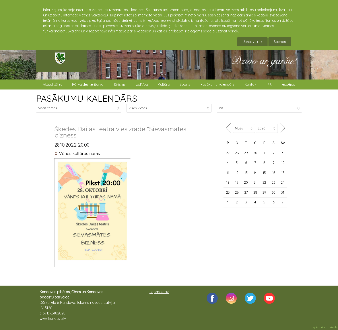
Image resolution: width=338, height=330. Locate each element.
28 (237, 153)
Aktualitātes (52, 84)
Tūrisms (119, 84)
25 (228, 192)
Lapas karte (159, 292)
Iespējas (288, 84)
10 (282, 163)
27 (228, 153)
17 (282, 173)
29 (246, 153)
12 (236, 173)
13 (246, 173)
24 (282, 182)
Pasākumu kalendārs (217, 84)
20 (246, 182)
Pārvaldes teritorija (87, 84)
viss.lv (333, 327)
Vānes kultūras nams (79, 153)
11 (228, 173)
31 (282, 192)
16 (273, 173)
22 (264, 182)
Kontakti (251, 84)
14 (255, 173)
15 (264, 173)
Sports (185, 84)
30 (255, 153)
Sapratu (280, 42)
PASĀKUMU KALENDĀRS (86, 98)
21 (255, 182)
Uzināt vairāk (252, 42)
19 (237, 182)
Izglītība (142, 84)
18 (227, 182)
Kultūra (164, 84)
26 (237, 192)
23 (273, 182)
